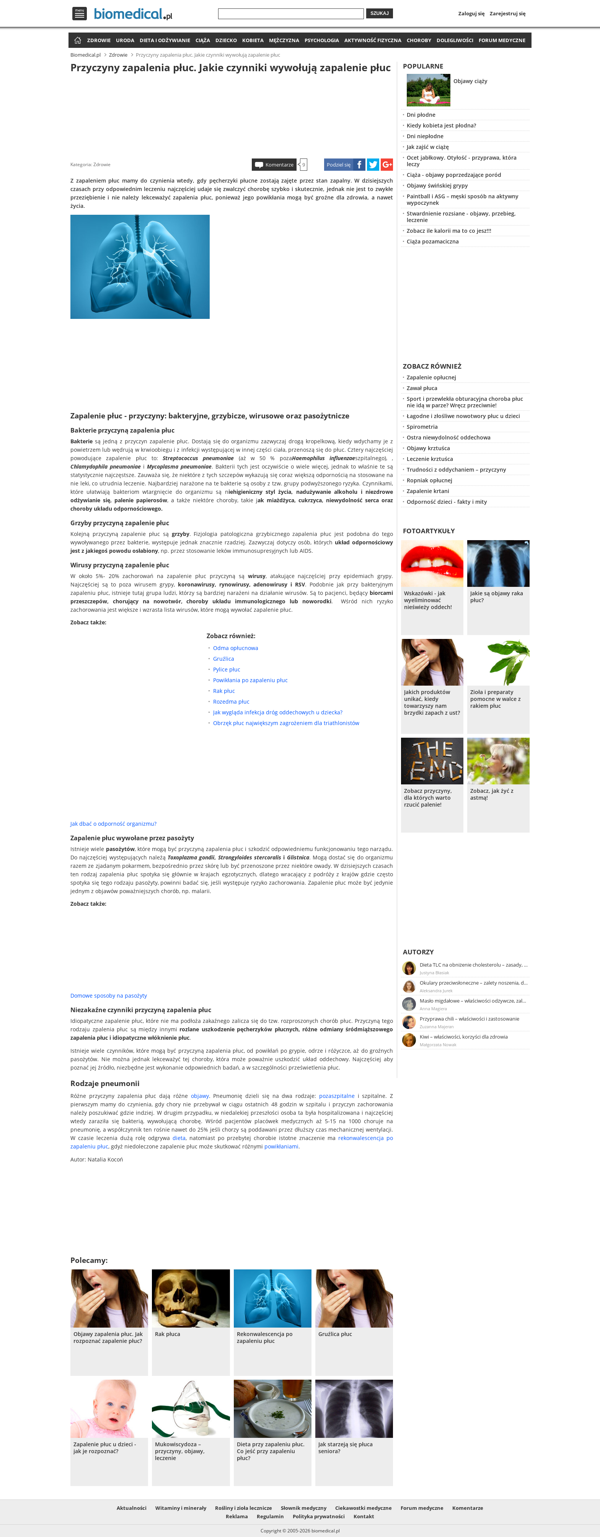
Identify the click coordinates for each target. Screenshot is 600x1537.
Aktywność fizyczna (372, 40)
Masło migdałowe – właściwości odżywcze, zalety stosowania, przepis (474, 1000)
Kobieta (253, 40)
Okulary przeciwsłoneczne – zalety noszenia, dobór (474, 982)
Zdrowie (99, 40)
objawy (200, 1095)
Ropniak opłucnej (429, 480)
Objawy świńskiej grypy (437, 185)
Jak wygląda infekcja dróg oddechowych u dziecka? (277, 712)
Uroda (125, 40)
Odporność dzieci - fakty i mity (447, 501)
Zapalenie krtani (428, 491)
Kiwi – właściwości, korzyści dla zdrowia (464, 1036)
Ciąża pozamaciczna (433, 241)
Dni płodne (421, 114)
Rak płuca (167, 1334)
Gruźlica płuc (335, 1334)
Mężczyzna (284, 40)
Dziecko (226, 40)
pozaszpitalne (337, 1095)
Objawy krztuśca (428, 448)
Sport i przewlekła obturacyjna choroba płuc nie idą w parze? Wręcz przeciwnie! (465, 402)
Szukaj (379, 13)
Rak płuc (224, 690)
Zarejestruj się (508, 13)
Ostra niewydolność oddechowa (449, 437)
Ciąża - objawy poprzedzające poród (454, 174)
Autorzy (418, 951)
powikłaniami (281, 1146)
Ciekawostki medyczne (363, 1507)
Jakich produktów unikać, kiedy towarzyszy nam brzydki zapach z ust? (432, 702)
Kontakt (364, 1516)
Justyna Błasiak (434, 972)
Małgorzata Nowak (438, 1044)
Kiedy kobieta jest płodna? (441, 125)
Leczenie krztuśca (430, 458)
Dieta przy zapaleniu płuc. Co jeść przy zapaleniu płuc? (271, 1451)
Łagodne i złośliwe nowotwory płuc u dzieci (463, 416)
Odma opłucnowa (235, 648)
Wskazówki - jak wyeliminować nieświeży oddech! (428, 600)
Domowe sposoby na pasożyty (108, 995)
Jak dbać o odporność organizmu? (113, 823)
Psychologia (322, 40)
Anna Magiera (433, 1008)
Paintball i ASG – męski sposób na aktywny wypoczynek (462, 199)
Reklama (237, 1516)
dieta (179, 1138)
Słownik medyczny (303, 1507)
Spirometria (422, 426)
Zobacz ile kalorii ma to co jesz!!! (449, 230)
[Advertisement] (231, 114)
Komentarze (279, 164)
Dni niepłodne (425, 136)
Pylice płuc (226, 669)
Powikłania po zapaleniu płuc (250, 680)
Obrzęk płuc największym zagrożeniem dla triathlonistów (286, 723)
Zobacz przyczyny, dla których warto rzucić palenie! (428, 797)
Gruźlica (223, 658)
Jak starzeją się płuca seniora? (345, 1448)
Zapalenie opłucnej (431, 377)
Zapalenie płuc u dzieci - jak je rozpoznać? (104, 1448)
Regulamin (270, 1516)
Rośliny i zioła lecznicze (243, 1507)
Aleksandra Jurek (436, 990)
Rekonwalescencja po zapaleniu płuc (265, 1337)
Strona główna (76, 41)
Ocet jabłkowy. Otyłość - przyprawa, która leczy (462, 161)
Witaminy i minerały (180, 1507)
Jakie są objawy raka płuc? (496, 597)
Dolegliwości (455, 40)
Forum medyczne (502, 40)
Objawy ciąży (470, 81)
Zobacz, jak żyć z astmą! (492, 794)
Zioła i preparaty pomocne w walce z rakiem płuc (495, 699)
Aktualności (132, 1507)
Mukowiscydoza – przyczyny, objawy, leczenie (180, 1451)
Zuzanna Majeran (437, 1026)
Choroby (419, 40)
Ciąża (203, 40)
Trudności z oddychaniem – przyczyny (456, 469)
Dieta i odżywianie (165, 40)
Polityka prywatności (319, 1516)
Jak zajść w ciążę (428, 146)
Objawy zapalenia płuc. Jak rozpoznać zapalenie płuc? (108, 1337)
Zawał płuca (422, 388)
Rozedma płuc (231, 701)
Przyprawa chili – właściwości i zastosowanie (469, 1018)
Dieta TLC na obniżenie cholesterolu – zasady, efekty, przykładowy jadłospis (474, 964)
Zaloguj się (471, 13)
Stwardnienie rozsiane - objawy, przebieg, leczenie (461, 217)
